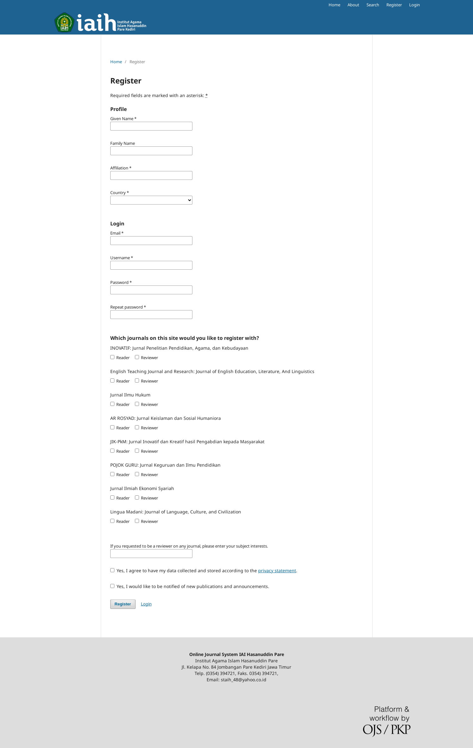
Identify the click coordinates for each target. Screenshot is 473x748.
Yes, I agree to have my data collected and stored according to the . (204, 570)
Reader (120, 357)
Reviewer (146, 357)
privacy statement (277, 570)
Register (394, 5)
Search (373, 5)
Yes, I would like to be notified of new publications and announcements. (190, 586)
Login (414, 5)
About (353, 5)
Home (334, 5)
